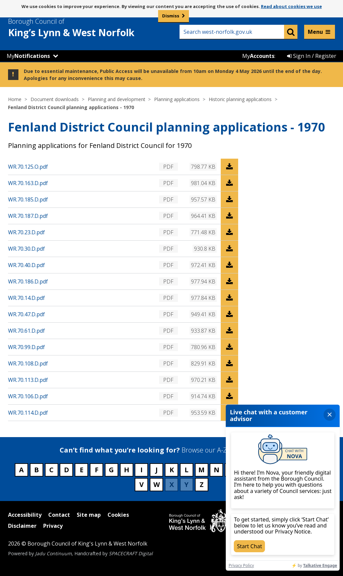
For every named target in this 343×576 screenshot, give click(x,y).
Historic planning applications (240, 99)
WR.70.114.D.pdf (28, 412)
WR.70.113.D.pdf (28, 380)
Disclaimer (22, 525)
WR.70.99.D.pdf (26, 347)
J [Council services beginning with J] (156, 469)
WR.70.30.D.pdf (26, 248)
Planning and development (116, 99)
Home (14, 99)
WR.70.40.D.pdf (26, 265)
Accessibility (25, 514)
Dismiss (170, 16)
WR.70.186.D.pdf (28, 281)
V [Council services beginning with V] (141, 484)
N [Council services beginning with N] (216, 469)
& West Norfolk (83, 28)
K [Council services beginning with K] (171, 469)
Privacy (53, 525)
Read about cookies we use (291, 6)
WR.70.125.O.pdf (28, 166)
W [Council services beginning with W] (156, 484)
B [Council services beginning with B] (36, 469)
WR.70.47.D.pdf (26, 314)
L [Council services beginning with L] (187, 469)
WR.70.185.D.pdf (28, 199)
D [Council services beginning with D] (66, 469)
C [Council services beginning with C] (51, 469)
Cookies (118, 514)
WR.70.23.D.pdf (26, 232)
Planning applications (177, 99)
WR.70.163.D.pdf (28, 183)
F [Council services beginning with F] (96, 469)
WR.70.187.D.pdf (28, 216)
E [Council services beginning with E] (81, 469)
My (28, 56)
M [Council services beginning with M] (201, 469)
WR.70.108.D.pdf (28, 363)
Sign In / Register (311, 56)
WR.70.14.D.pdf (26, 298)
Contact (59, 514)
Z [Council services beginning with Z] (202, 484)
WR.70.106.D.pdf (28, 396)
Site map (89, 514)
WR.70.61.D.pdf (26, 330)
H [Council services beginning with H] (126, 469)
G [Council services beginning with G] (111, 469)
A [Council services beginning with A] (21, 469)
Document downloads (54, 99)
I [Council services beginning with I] (141, 469)
